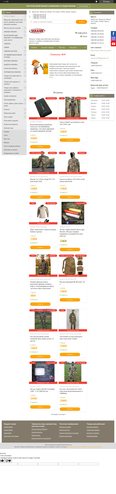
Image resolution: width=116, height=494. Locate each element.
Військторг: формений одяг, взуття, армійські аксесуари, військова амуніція (13, 22)
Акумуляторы (36, 435)
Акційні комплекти (10, 96)
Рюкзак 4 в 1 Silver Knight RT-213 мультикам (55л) (42, 180)
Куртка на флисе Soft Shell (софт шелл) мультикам (72, 180)
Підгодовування (9, 100)
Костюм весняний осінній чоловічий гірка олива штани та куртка (42, 339)
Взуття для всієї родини (12, 28)
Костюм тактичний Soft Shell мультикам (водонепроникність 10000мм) (71, 391)
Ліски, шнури (8, 117)
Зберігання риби (9, 113)
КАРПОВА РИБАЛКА (11, 61)
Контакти (73, 47)
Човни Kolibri (8, 430)
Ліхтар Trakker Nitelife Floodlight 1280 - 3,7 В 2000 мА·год (42, 390)
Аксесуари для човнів (11, 436)
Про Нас (7, 139)
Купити (40, 147)
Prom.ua (68, 445)
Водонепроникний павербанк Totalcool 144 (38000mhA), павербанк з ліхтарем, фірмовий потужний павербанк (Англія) (42, 128)
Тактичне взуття (64, 430)
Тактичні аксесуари (65, 436)
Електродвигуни (37, 432)
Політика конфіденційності (93, 447)
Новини (6, 132)
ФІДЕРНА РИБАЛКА (10, 65)
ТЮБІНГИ (7, 44)
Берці (51, 77)
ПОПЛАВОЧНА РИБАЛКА (12, 72)
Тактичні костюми (65, 427)
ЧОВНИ (6, 47)
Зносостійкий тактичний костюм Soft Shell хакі (72, 123)
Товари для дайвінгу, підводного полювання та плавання (13, 90)
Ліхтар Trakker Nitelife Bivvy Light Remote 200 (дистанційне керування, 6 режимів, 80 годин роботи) (72, 232)
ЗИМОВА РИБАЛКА (10, 32)
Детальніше (83, 6)
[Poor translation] (8, 461)
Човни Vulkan (8, 427)
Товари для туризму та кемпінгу (12, 83)
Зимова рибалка (92, 436)
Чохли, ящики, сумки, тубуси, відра (13, 104)
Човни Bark (7, 433)
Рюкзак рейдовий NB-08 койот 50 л (72, 283)
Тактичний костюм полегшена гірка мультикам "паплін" (71, 338)
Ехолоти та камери (93, 433)
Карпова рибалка (92, 427)
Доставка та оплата (10, 150)
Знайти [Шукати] (81, 22)
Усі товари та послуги (58, 414)
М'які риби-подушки (11, 121)
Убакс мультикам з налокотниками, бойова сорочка (43, 230)
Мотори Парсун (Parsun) (39, 429)
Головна (34, 47)
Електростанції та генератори (41, 438)
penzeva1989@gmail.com (100, 58)
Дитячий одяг (8, 128)
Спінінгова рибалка (10, 68)
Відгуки (6, 142)
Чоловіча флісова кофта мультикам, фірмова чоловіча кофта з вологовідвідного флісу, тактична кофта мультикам (42, 285)
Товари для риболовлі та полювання (12, 77)
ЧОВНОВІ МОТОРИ (10, 51)
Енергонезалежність (11, 124)
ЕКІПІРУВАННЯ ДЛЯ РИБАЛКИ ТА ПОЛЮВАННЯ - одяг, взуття (13, 37)
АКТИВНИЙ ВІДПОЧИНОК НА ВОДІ (13, 56)
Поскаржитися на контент (75, 447)
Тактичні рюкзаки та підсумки (69, 433)
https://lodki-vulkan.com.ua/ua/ (101, 50)
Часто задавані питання (12, 146)
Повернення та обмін (11, 153)
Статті (6, 135)
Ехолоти (7, 109)
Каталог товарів (9, 16)
